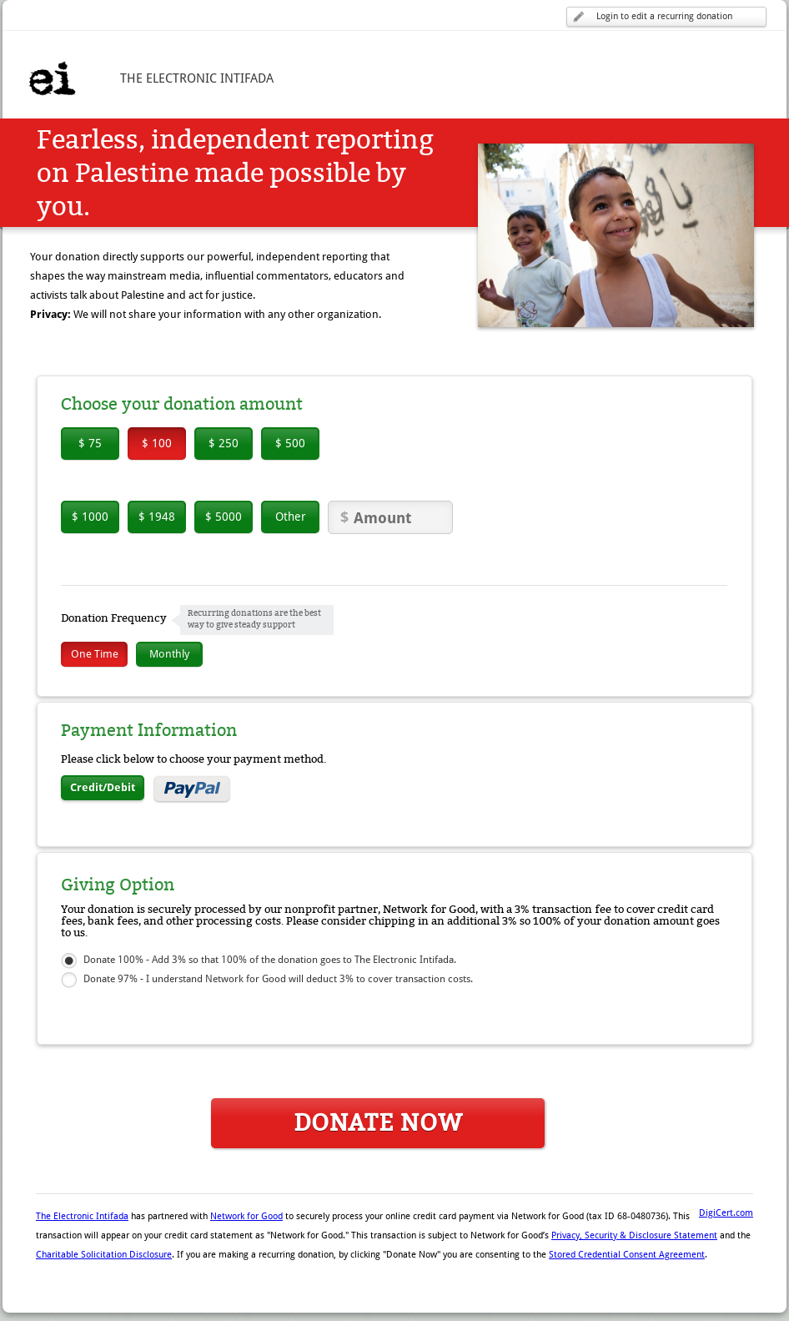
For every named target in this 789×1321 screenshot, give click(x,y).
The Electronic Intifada (82, 1216)
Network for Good (246, 1216)
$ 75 (90, 443)
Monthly (169, 654)
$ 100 (157, 443)
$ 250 (224, 443)
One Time (94, 654)
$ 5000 (223, 516)
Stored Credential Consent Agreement (627, 1254)
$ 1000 (90, 516)
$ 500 (290, 443)
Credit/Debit (102, 787)
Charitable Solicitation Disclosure (104, 1254)
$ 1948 (156, 516)
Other (290, 516)
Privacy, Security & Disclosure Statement (634, 1235)
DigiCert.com (726, 1213)
